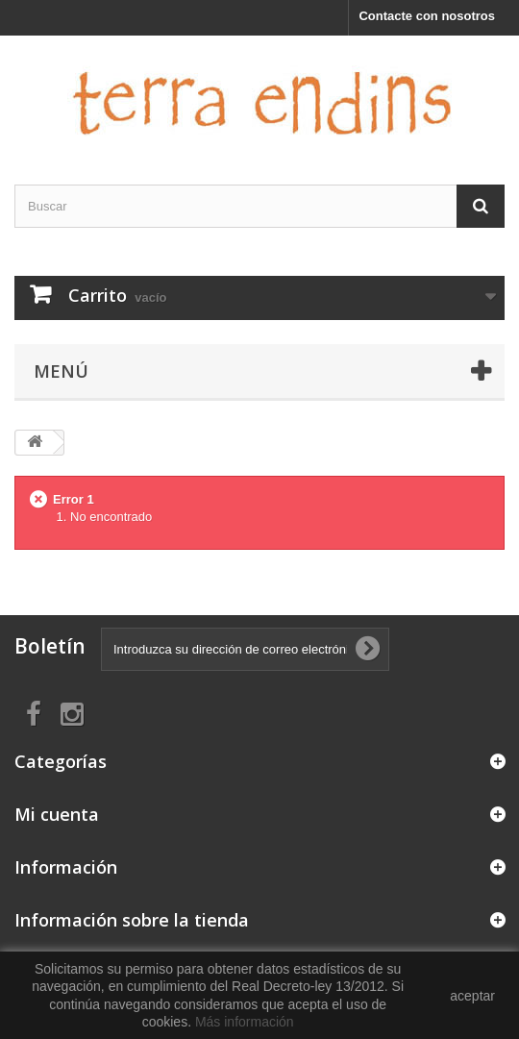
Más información (244, 1021)
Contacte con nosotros (426, 16)
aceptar (472, 995)
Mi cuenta (56, 814)
